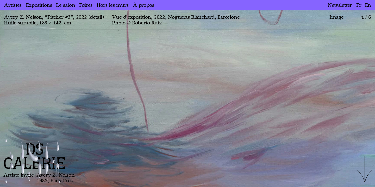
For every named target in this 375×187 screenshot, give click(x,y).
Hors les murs (113, 5)
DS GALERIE (34, 157)
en (368, 5)
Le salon (65, 5)
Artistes (13, 5)
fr (358, 5)
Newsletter (340, 5)
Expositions (39, 5)
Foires (85, 5)
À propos (143, 5)
